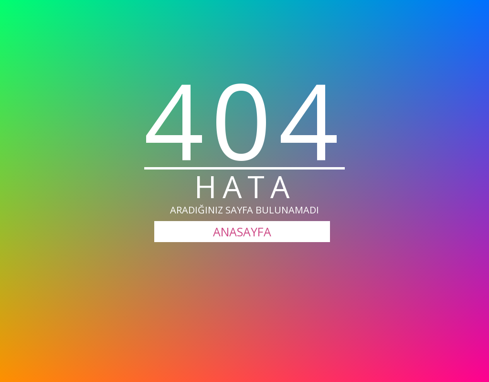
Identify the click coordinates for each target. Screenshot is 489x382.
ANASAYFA (242, 231)
